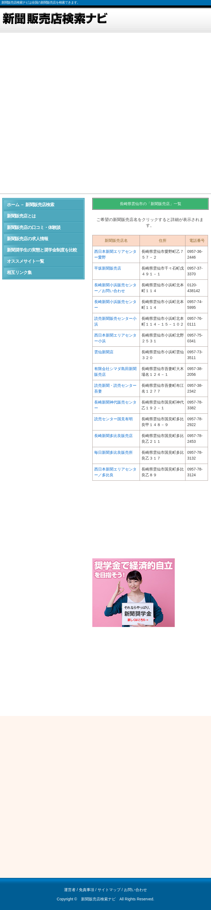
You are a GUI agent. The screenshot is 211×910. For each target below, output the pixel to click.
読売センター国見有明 (113, 419)
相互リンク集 (19, 272)
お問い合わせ (135, 889)
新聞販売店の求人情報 (27, 238)
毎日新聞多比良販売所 (113, 452)
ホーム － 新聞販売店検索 (30, 204)
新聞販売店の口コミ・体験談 (33, 227)
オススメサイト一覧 (25, 261)
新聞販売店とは (21, 216)
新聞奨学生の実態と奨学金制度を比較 (42, 250)
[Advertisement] (105, 75)
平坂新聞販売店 (107, 268)
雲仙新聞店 (103, 352)
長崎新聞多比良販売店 (113, 435)
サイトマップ (109, 889)
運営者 (70, 889)
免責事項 (86, 889)
